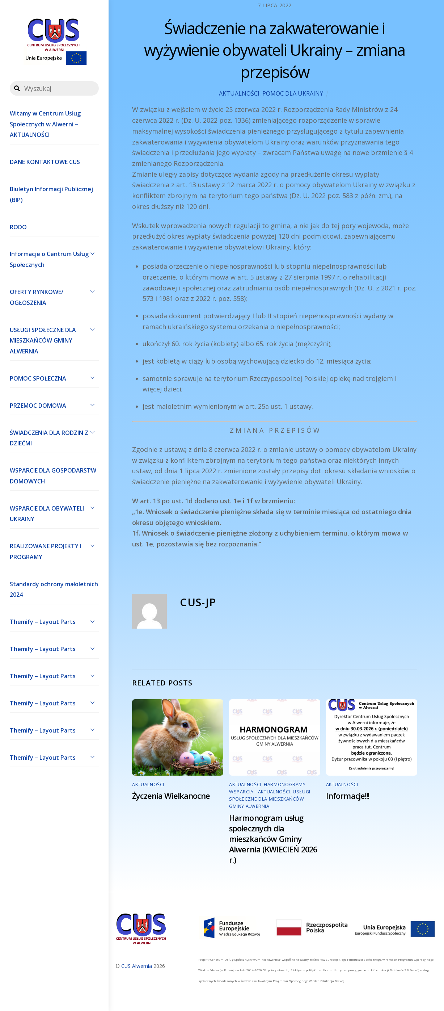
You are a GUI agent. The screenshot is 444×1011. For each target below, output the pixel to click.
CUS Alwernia (136, 965)
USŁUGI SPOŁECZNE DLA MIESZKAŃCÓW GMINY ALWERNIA (54, 339)
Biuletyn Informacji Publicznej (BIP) (51, 194)
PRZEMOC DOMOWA (54, 404)
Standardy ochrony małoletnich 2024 (54, 589)
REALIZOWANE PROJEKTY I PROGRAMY (54, 550)
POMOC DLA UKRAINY (292, 93)
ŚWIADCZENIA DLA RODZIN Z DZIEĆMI (54, 436)
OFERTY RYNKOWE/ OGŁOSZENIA (54, 295)
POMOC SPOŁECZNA (54, 377)
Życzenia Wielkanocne (171, 795)
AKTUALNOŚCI (239, 93)
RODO (18, 227)
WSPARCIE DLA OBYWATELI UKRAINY (54, 512)
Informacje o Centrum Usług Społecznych (54, 258)
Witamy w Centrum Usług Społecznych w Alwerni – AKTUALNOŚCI (45, 124)
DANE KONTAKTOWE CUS (45, 162)
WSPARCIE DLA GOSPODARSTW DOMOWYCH (54, 474)
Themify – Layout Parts (54, 621)
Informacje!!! (347, 795)
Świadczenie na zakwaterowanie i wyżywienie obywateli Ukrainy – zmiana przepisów (274, 50)
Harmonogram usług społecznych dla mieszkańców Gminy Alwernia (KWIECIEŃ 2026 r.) (273, 839)
